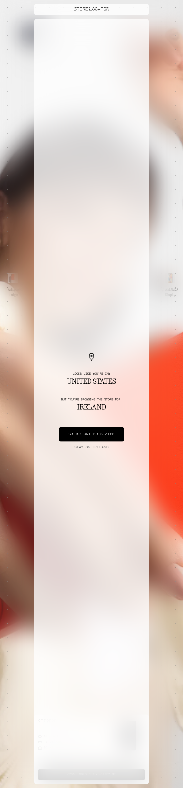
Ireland (91, 447)
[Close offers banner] (143, 20)
